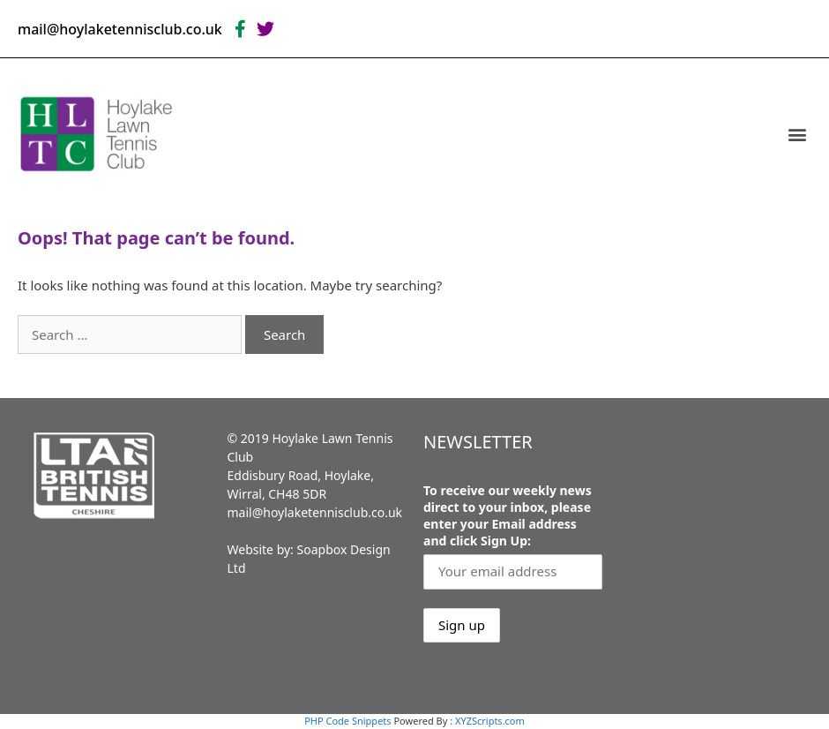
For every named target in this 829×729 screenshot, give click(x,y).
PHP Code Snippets (347, 720)
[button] (796, 133)
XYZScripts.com (490, 720)
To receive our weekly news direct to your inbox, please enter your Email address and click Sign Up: (507, 515)
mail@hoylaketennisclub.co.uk (315, 512)
